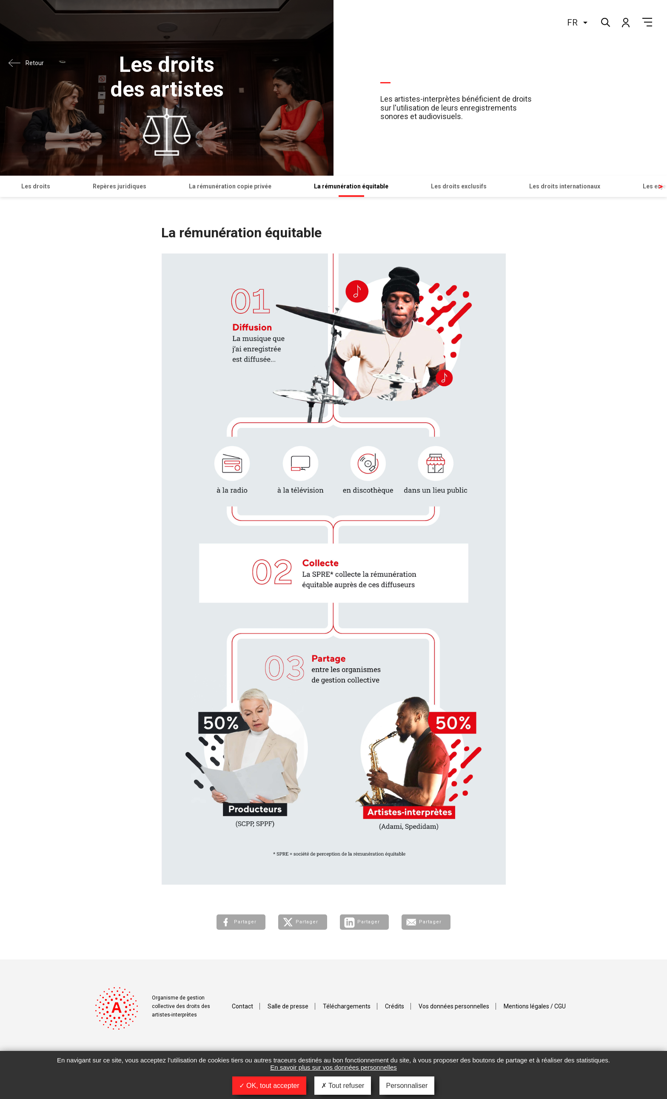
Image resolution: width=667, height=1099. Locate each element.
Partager (245, 922)
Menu (647, 22)
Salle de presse (288, 1006)
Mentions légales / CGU (535, 1006)
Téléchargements (347, 1006)
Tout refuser (343, 1085)
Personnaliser (407, 1085)
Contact (242, 1006)
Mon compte (625, 22)
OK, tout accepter (269, 1085)
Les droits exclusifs (459, 186)
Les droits (35, 186)
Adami (49, 28)
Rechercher (604, 21)
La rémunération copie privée (230, 186)
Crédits (394, 1006)
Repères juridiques (119, 186)
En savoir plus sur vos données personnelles (333, 1067)
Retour (35, 63)
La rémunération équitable (351, 186)
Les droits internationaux (564, 186)
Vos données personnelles (454, 1006)
